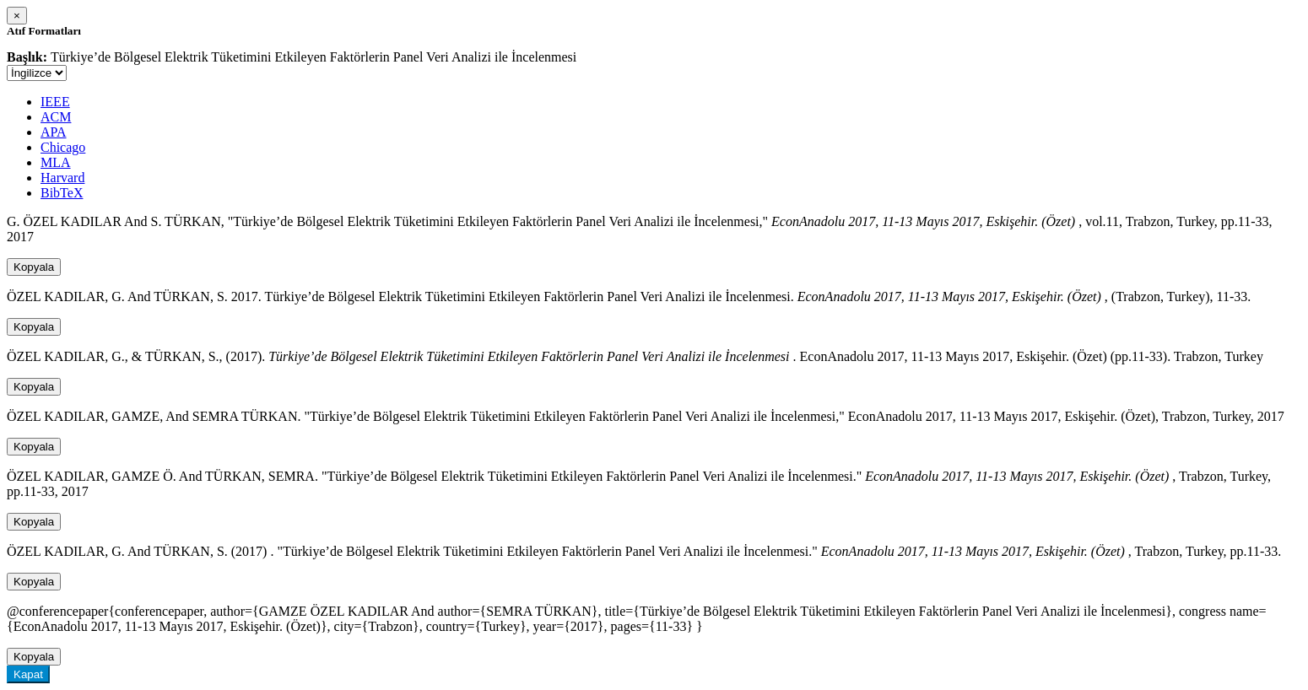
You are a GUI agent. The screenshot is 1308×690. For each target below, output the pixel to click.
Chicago (63, 147)
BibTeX (62, 193)
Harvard (62, 177)
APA (54, 132)
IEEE (55, 101)
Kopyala (34, 267)
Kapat (28, 674)
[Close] (17, 15)
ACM (56, 117)
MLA (56, 162)
